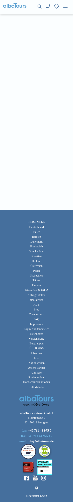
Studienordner (36, 377)
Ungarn (36, 285)
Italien (36, 231)
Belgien (36, 236)
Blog (36, 309)
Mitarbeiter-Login (36, 495)
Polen (36, 270)
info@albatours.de (40, 441)
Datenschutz (36, 314)
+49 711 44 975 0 (39, 430)
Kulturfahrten (37, 387)
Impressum (36, 324)
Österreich (36, 265)
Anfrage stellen (36, 295)
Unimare (36, 372)
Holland (36, 261)
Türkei (36, 280)
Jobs (36, 358)
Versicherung (36, 338)
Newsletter (36, 333)
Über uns (36, 353)
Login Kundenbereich (36, 328)
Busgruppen (36, 343)
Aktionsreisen (36, 362)
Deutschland (36, 227)
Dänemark (36, 241)
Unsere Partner (36, 367)
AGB (36, 304)
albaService (36, 299)
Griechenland (36, 251)
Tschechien (36, 275)
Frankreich (36, 246)
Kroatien (36, 256)
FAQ (36, 319)
